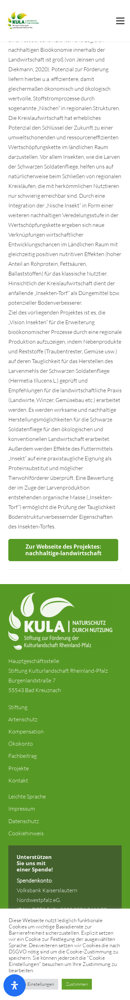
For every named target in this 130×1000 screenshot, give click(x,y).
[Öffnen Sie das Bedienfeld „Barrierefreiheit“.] (14, 985)
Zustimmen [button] (77, 984)
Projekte (18, 768)
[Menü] (120, 21)
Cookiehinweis (26, 833)
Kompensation (26, 731)
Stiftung (17, 707)
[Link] (23, 20)
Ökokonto (20, 743)
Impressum (21, 808)
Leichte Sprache (27, 796)
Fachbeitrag (22, 755)
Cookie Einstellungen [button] (33, 984)
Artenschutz (22, 719)
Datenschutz (23, 821)
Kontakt (18, 780)
